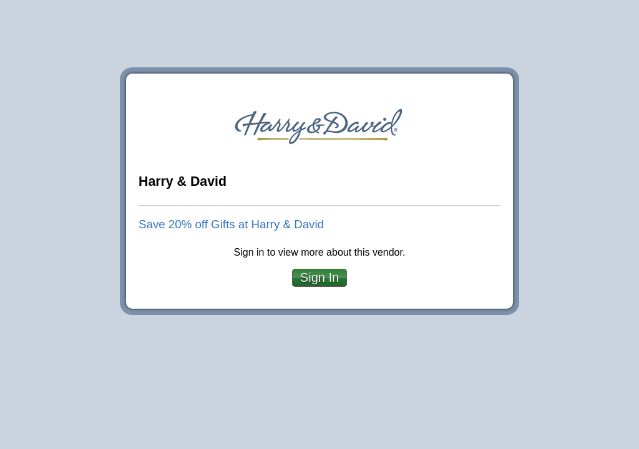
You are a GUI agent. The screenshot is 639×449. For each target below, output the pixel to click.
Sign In (319, 277)
